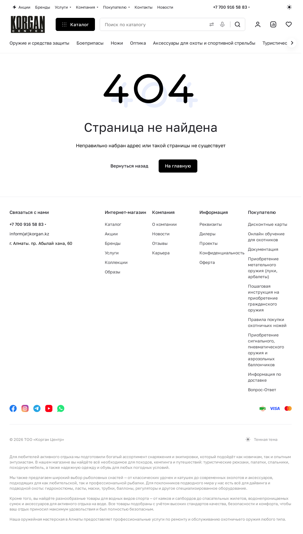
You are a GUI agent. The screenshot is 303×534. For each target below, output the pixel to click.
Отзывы (160, 243)
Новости (161, 233)
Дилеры (207, 233)
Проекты (208, 243)
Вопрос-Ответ (262, 389)
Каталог (113, 224)
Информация (213, 212)
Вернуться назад (129, 165)
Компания (163, 212)
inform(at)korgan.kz (29, 233)
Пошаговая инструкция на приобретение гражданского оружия (263, 298)
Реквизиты (210, 224)
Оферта (207, 262)
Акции (111, 233)
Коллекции (116, 262)
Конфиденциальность (221, 252)
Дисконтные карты (267, 224)
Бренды (113, 243)
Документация (263, 249)
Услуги (112, 252)
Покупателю (262, 212)
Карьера (161, 252)
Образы (112, 271)
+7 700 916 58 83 (230, 7)
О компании (164, 224)
